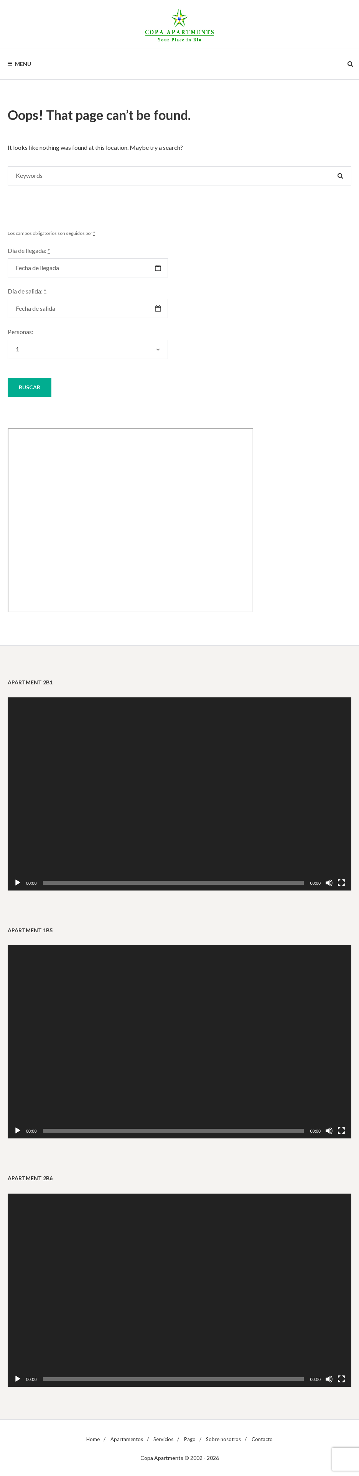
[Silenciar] (329, 883)
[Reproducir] (17, 883)
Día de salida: (27, 291)
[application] (179, 794)
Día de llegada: (29, 250)
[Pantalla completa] (341, 883)
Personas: (20, 331)
